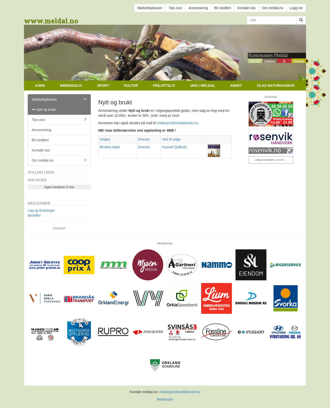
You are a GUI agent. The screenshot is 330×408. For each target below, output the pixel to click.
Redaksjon (165, 399)
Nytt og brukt (44, 110)
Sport (103, 85)
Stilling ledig (41, 172)
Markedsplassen (150, 8)
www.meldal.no (51, 20)
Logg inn (296, 8)
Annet (236, 85)
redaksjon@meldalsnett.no (177, 123)
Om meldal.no (272, 8)
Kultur (131, 85)
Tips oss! (176, 8)
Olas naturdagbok (276, 85)
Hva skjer (37, 180)
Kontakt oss (246, 8)
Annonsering (198, 8)
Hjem (40, 85)
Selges (105, 139)
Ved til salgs (171, 139)
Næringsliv (71, 85)
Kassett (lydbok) (174, 147)
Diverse (143, 139)
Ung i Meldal (202, 85)
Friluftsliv (164, 85)
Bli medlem (222, 8)
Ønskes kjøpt (110, 147)
